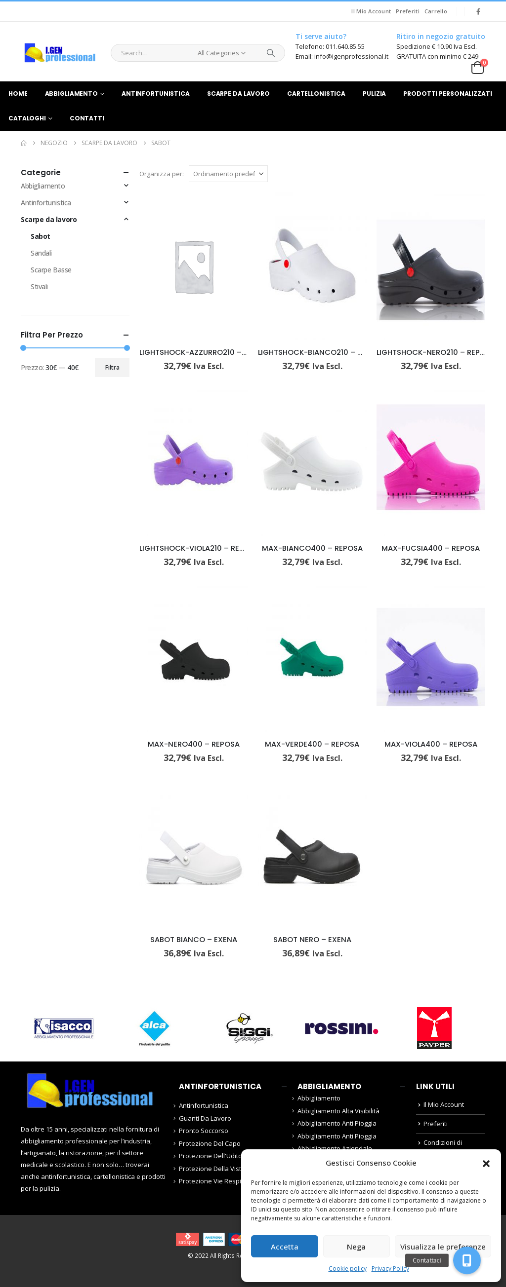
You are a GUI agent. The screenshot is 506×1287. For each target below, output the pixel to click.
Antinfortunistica (156, 93)
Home (18, 93)
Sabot (40, 236)
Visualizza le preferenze (443, 1246)
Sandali (41, 253)
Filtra (112, 367)
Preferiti (407, 11)
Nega (356, 1246)
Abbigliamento (71, 93)
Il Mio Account (371, 11)
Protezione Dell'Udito (210, 1155)
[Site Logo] (59, 53)
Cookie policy (348, 1268)
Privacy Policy (390, 1268)
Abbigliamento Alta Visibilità (338, 1110)
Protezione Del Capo (210, 1143)
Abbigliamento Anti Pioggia (337, 1123)
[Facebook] (478, 11)
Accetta (284, 1246)
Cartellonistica (316, 93)
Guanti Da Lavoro (205, 1118)
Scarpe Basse (51, 269)
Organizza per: (161, 173)
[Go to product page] (193, 266)
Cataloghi (27, 118)
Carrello (435, 11)
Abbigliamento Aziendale (334, 1148)
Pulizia (374, 93)
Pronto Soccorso (203, 1130)
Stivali (39, 286)
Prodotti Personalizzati (447, 93)
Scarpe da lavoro (238, 93)
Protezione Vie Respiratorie (220, 1180)
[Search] (271, 52)
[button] (486, 1163)
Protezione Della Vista (212, 1168)
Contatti (87, 118)
